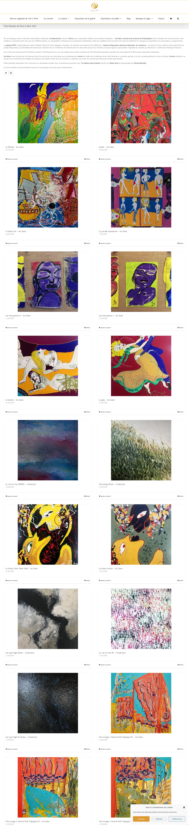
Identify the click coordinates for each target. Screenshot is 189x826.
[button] (184, 807)
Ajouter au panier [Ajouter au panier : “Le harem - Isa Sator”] (12, 412)
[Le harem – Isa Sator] (48, 366)
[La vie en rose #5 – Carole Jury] (141, 619)
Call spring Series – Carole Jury (112, 484)
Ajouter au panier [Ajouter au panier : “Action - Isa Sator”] (106, 159)
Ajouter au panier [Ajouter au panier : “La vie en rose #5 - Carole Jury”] (106, 665)
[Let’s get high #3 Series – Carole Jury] (48, 703)
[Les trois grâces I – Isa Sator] (141, 281)
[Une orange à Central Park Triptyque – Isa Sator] (141, 787)
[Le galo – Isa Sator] (141, 366)
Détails (88, 159)
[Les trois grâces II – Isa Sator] (48, 281)
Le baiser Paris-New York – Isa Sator (22, 568)
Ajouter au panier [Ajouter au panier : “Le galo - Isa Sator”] (106, 412)
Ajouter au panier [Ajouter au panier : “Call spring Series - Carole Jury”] (106, 496)
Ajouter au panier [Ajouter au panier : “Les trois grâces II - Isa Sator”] (12, 327)
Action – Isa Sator (106, 147)
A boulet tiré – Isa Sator (16, 231)
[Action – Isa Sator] (141, 113)
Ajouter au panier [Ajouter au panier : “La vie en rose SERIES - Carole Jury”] (12, 496)
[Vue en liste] (10, 73)
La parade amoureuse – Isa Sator (113, 231)
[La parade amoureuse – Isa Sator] (141, 197)
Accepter (141, 819)
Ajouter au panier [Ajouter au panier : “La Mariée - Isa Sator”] (12, 159)
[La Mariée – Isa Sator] (48, 113)
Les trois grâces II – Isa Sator (18, 315)
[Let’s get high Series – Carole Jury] (48, 619)
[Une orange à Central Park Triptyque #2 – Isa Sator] (48, 787)
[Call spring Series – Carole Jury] (141, 450)
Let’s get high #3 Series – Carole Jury (21, 737)
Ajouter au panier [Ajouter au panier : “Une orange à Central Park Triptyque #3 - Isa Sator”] (106, 749)
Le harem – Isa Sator (15, 400)
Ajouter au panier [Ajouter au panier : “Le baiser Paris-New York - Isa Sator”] (12, 580)
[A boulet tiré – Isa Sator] (48, 197)
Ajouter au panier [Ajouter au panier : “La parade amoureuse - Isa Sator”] (106, 243)
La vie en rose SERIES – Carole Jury (21, 484)
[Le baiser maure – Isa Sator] (141, 534)
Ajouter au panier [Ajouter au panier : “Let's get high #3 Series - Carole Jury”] (12, 749)
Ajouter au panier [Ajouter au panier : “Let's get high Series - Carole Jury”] (12, 665)
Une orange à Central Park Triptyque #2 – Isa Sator (28, 821)
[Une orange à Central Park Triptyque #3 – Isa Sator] (141, 703)
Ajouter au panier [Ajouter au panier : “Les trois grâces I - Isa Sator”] (106, 327)
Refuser (159, 819)
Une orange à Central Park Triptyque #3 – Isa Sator (121, 737)
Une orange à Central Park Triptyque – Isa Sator (119, 821)
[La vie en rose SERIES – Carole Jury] (48, 450)
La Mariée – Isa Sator (15, 147)
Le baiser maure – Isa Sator (111, 568)
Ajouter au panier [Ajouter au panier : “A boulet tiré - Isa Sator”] (12, 243)
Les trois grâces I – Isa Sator (111, 315)
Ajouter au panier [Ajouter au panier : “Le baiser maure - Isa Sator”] (106, 580)
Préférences (177, 819)
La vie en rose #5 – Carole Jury (112, 653)
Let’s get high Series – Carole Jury (20, 653)
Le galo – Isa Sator (107, 400)
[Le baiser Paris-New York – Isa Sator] (48, 534)
